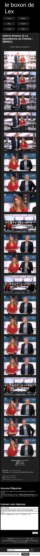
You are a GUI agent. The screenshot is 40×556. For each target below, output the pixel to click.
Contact (9, 29)
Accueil (9, 18)
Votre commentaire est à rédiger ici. (19, 523)
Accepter (25, 554)
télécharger (22, 465)
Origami (25, 545)
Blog (9, 23)
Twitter (23, 29)
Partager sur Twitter (10, 477)
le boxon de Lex (18, 542)
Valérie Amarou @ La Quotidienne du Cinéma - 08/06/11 (18, 38)
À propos (23, 23)
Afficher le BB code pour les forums (13, 479)
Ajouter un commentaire (9, 476)
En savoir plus (35, 554)
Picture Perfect (16, 545)
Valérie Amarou (16, 470)
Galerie (23, 18)
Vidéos (11, 472)
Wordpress (19, 544)
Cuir (10, 470)
